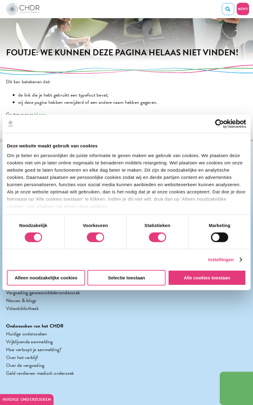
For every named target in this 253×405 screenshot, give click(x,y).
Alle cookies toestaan (207, 277)
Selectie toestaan (126, 277)
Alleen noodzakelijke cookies (46, 277)
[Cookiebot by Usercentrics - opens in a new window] (219, 123)
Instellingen (221, 259)
